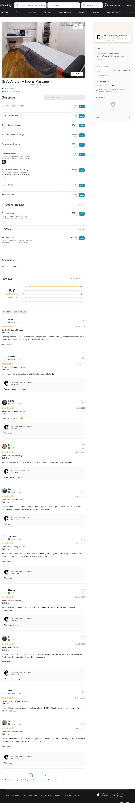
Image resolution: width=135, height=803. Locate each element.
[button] (30, 5)
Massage (8, 780)
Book (82, 106)
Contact (77, 795)
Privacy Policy (33, 795)
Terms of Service (46, 795)
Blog (7, 795)
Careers (57, 795)
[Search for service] (64, 97)
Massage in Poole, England (22, 780)
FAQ (23, 795)
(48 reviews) (11, 88)
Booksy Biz (67, 795)
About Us (16, 795)
